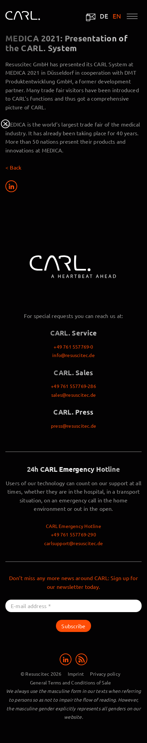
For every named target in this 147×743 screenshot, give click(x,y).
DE (104, 16)
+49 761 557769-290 (73, 534)
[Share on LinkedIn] (11, 186)
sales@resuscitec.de (73, 395)
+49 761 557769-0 (73, 347)
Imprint (76, 674)
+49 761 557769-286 (73, 386)
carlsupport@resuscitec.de (73, 543)
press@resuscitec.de (73, 426)
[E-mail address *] (73, 606)
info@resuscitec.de (73, 355)
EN (117, 16)
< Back (13, 167)
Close (5, 123)
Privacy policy (105, 674)
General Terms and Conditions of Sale (70, 682)
